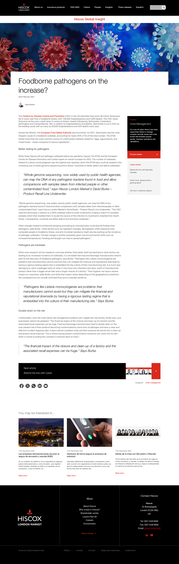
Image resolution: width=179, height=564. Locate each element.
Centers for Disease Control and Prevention (43, 116)
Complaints (130, 551)
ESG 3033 (75, 7)
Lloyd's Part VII (90, 517)
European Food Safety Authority (56, 133)
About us (38, 7)
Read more (23, 476)
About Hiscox (89, 506)
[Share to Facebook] (21, 385)
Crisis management (152, 383)
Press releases (125, 7)
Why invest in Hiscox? (89, 510)
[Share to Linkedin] (39, 385)
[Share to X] (27, 385)
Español (139, 7)
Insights (109, 7)
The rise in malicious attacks (141, 191)
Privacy (67, 551)
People (97, 7)
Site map (91, 551)
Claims (87, 7)
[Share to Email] (45, 385)
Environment (90, 524)
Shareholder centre (90, 513)
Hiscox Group (87, 533)
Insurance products (56, 7)
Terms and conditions (110, 551)
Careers (89, 520)
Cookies (79, 551)
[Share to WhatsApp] (33, 385)
